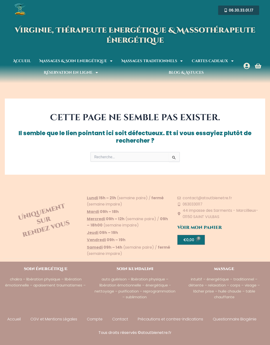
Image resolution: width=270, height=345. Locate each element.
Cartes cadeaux (213, 61)
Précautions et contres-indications (170, 319)
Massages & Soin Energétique (76, 61)
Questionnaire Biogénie (234, 319)
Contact (120, 319)
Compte (95, 319)
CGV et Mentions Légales (53, 319)
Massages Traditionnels (152, 61)
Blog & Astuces (186, 72)
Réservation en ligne (71, 72)
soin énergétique (46, 269)
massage (224, 269)
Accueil (22, 61)
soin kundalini (135, 269)
